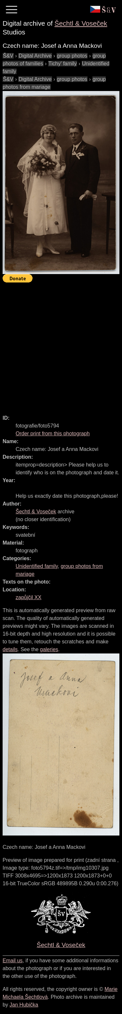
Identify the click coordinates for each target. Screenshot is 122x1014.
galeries (49, 649)
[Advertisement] (61, 346)
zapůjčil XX (28, 597)
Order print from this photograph (53, 433)
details (10, 649)
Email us (12, 960)
